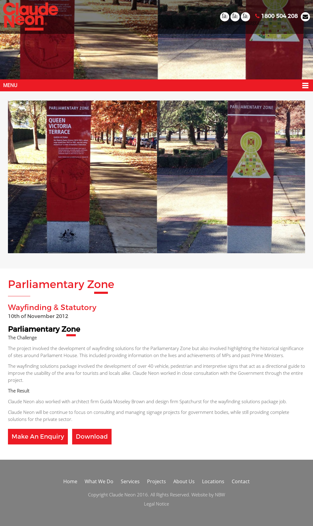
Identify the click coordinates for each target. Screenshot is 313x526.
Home (70, 481)
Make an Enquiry (38, 437)
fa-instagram (245, 16)
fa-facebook (224, 16)
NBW (220, 494)
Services (130, 481)
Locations (213, 481)
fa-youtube (235, 16)
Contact (241, 481)
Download (92, 437)
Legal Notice (156, 504)
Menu (10, 85)
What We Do (99, 481)
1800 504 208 (276, 16)
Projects (156, 481)
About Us (184, 481)
